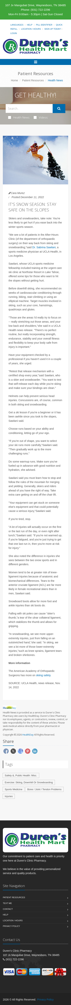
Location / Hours (31, 29)
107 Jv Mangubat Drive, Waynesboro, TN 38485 (35, 5)
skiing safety (43, 675)
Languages (16, 25)
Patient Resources (33, 80)
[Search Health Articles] (29, 108)
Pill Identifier (44, 25)
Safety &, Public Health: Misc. (21, 775)
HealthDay (28, 734)
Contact (8, 909)
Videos (41, 117)
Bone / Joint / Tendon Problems (44, 789)
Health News (19, 117)
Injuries (9, 796)
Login (13, 33)
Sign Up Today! (52, 29)
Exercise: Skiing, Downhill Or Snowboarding (29, 782)
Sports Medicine (13, 789)
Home (14, 80)
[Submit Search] (59, 108)
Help (29, 25)
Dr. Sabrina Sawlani (44, 247)
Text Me (7, 903)
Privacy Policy (11, 926)
